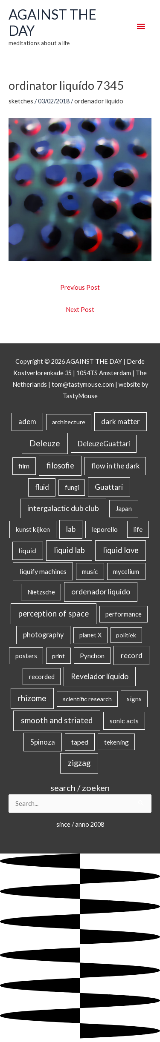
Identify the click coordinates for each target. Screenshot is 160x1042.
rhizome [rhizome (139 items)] (32, 698)
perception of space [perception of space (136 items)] (53, 613)
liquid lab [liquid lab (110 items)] (69, 550)
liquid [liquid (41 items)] (27, 550)
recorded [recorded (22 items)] (42, 676)
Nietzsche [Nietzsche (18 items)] (41, 592)
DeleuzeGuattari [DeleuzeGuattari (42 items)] (104, 444)
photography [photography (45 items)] (43, 635)
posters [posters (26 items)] (26, 655)
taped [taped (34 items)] (79, 742)
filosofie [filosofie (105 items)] (60, 465)
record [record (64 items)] (132, 655)
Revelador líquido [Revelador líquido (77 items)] (99, 676)
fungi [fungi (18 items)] (72, 487)
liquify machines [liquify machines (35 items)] (43, 571)
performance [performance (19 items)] (123, 614)
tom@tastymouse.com (83, 384)
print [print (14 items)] (58, 655)
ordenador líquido (98, 101)
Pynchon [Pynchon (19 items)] (92, 655)
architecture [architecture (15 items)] (68, 421)
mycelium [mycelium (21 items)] (126, 571)
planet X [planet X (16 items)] (90, 635)
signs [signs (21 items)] (134, 698)
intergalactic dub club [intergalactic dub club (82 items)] (63, 508)
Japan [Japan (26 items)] (124, 508)
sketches (21, 101)
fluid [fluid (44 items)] (42, 487)
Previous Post (80, 287)
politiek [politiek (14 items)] (126, 635)
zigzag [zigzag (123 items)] (79, 763)
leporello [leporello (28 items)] (105, 529)
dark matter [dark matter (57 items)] (120, 421)
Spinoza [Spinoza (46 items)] (42, 742)
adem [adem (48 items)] (27, 421)
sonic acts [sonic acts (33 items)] (124, 721)
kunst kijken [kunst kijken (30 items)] (33, 529)
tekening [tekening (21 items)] (116, 742)
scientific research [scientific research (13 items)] (87, 698)
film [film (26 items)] (23, 466)
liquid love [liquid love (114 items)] (121, 550)
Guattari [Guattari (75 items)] (109, 486)
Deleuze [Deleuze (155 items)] (44, 443)
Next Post (80, 309)
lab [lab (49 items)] (71, 529)
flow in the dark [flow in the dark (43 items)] (115, 466)
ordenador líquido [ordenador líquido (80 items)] (100, 591)
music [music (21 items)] (90, 571)
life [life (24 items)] (138, 529)
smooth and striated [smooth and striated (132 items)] (57, 720)
